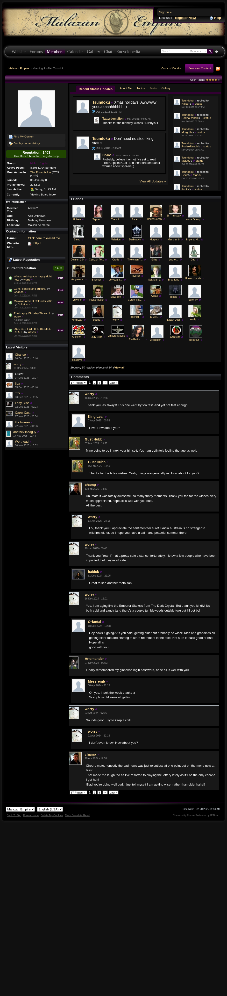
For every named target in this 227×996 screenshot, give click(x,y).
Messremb (174, 254)
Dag (193, 274)
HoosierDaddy (193, 292)
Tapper (96, 234)
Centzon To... (96, 274)
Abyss (32, 331)
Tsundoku (101, 102)
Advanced (216, 51)
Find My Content (21, 137)
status (198, 103)
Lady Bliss (22, 403)
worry (26, 279)
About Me (126, 88)
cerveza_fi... (115, 294)
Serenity (193, 314)
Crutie (115, 274)
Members (55, 51)
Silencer (96, 294)
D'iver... (154, 331)
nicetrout (194, 354)
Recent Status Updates (96, 89)
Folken (77, 234)
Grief (184, 174)
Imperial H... (193, 254)
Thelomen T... (135, 274)
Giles (154, 274)
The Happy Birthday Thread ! (32, 313)
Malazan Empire (18, 68)
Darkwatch (135, 254)
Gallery (93, 51)
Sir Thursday (174, 230)
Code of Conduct (172, 68)
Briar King (173, 294)
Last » (114, 397)
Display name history (24, 143)
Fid (96, 254)
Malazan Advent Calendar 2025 (33, 301)
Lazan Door (173, 334)
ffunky (185, 189)
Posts (152, 88)
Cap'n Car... (23, 412)
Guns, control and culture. (30, 288)
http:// (38, 243)
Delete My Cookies (52, 829)
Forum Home (31, 829)
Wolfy (193, 333)
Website (19, 51)
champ (96, 334)
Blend (77, 254)
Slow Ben (115, 311)
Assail (154, 310)
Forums (36, 51)
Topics (141, 88)
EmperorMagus (116, 350)
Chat (108, 51)
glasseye (77, 374)
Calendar (75, 51)
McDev (185, 160)
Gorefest (175, 351)
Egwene (77, 314)
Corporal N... (135, 314)
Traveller (135, 290)
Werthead (21, 441)
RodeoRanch (189, 117)
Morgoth (186, 132)
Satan (135, 234)
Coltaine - (24, 304)
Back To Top (14, 829)
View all (119, 381)
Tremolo (115, 234)
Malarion (116, 254)
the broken (22, 422)
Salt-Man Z (154, 294)
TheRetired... (136, 354)
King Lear (77, 334)
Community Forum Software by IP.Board (196, 829)
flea (17, 383)
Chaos (107, 155)
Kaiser (185, 103)
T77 (17, 393)
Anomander (94, 673)
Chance (18, 291)
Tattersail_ (187, 203)
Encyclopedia (128, 51)
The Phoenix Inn (40, 172)
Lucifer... (173, 274)
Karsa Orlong (193, 234)
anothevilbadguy (24, 432)
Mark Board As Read (77, 829)
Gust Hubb (93, 454)
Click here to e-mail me (44, 238)
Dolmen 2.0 (77, 274)
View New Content (199, 68)
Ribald (173, 311)
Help (215, 18)
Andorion (77, 351)
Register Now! (185, 18)
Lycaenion (155, 354)
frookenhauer (96, 314)
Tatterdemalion (113, 118)
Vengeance (77, 294)
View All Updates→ (153, 181)
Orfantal (94, 636)
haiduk (93, 586)
